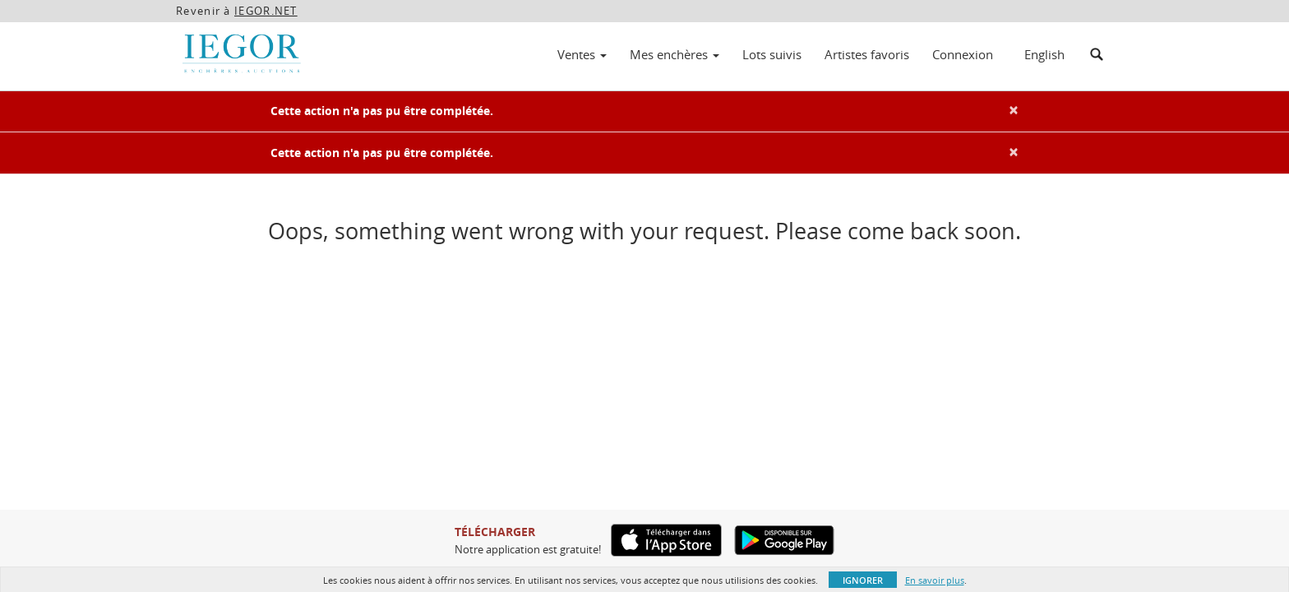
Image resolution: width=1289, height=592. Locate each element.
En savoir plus (934, 580)
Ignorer (863, 580)
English (1044, 54)
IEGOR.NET (266, 10)
